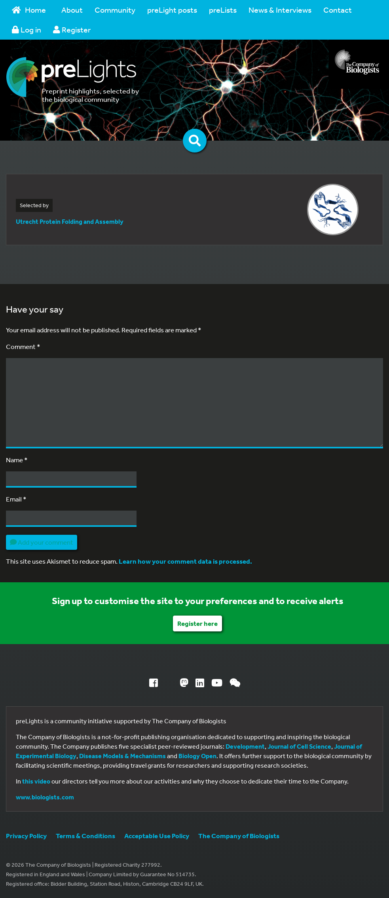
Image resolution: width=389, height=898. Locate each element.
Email (16, 499)
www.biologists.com (45, 797)
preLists (223, 9)
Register (72, 29)
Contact (337, 9)
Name (17, 460)
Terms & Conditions (85, 835)
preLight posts (172, 9)
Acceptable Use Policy (156, 835)
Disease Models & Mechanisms (122, 756)
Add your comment (41, 542)
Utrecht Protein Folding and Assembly (69, 221)
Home (29, 9)
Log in (26, 29)
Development (245, 746)
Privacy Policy (26, 835)
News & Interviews (280, 9)
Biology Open (197, 756)
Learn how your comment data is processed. (185, 561)
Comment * (23, 346)
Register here (197, 623)
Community (115, 9)
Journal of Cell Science (299, 746)
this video (36, 781)
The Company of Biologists (238, 835)
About (72, 9)
